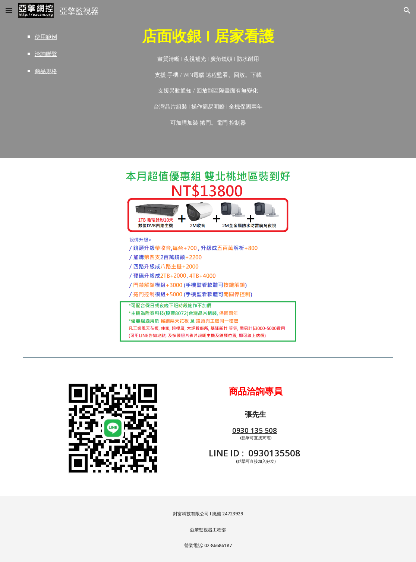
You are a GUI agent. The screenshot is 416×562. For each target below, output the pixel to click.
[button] (9, 10)
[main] (50, 53)
